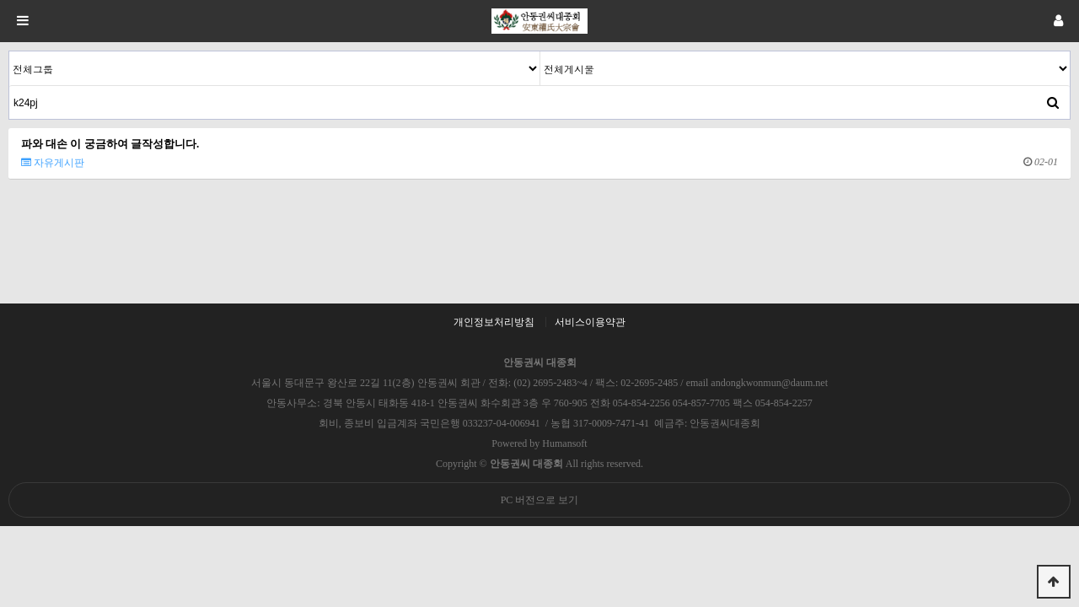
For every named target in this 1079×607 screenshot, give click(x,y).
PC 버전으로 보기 (540, 500)
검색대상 (9, 51)
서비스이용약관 (590, 322)
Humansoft (564, 443)
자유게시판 (52, 163)
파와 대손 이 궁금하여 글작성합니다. (110, 143)
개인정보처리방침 (494, 322)
